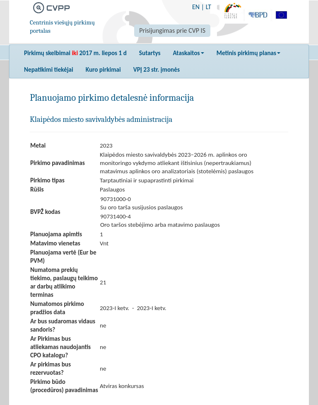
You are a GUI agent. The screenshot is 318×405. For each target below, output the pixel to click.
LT (208, 7)
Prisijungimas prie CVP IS (172, 30)
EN (196, 7)
